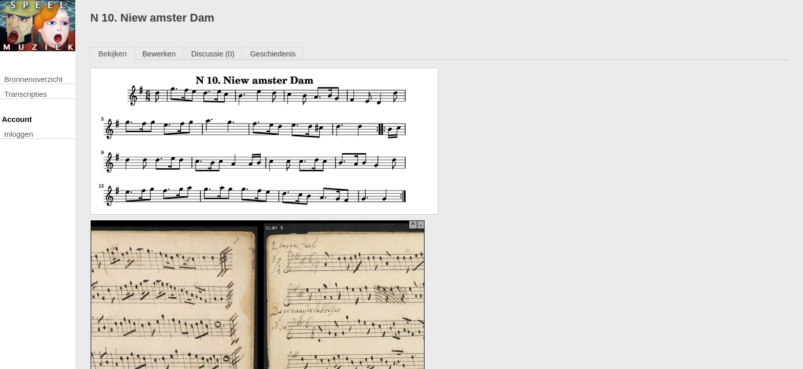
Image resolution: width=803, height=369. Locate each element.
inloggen (18, 134)
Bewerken (159, 54)
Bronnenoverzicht (33, 79)
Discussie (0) (213, 54)
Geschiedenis (272, 54)
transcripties (25, 94)
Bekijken (112, 54)
